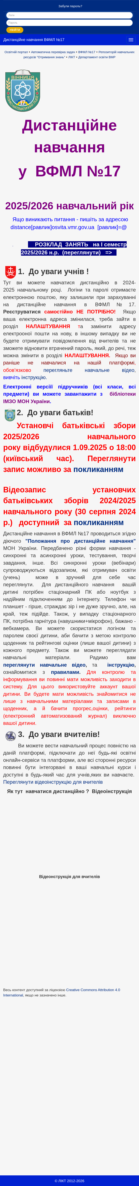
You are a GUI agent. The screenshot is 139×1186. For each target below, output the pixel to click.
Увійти (15, 29)
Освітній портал (16, 52)
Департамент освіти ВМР (96, 57)
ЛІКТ (71, 57)
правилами (65, 672)
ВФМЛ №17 (86, 52)
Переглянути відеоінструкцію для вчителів (53, 782)
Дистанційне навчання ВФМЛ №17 (34, 40)
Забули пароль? (70, 6)
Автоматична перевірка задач (53, 52)
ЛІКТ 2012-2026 (71, 1181)
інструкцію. (34, 377)
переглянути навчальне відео (44, 665)
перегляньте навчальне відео (89, 370)
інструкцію (120, 665)
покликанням (98, 469)
